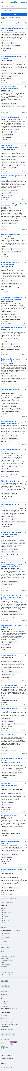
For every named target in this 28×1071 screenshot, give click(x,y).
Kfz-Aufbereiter (5, 947)
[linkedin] (13, 1034)
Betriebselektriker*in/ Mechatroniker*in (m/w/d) (9, 88)
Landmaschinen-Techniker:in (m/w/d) (10, 390)
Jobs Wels (3, 918)
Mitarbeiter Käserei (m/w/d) (10, 481)
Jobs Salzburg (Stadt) (6, 912)
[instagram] (6, 1034)
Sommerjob (3, 935)
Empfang (3, 952)
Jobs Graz (3, 914)
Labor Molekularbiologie (6, 960)
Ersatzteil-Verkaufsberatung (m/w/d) (10, 450)
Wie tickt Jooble (5, 996)
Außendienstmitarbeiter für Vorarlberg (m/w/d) (10, 263)
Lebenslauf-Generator (7, 1029)
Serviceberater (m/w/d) (9, 685)
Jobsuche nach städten (7, 974)
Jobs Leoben (4, 927)
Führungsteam (4, 999)
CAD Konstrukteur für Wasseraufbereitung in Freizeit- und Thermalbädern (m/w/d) (11, 565)
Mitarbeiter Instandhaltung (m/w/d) (10, 505)
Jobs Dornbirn (4, 925)
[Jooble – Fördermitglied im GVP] (4, 1048)
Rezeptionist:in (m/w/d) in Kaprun (12, 28)
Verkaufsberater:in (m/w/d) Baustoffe (10, 842)
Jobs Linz (3, 910)
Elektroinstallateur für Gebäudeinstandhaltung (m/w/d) (12, 422)
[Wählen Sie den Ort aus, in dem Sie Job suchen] (14, 10)
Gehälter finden (5, 1026)
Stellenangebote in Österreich (9, 1008)
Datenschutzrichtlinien (7, 1058)
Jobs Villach (4, 923)
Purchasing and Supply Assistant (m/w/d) (12, 870)
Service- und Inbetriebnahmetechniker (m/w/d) (9, 785)
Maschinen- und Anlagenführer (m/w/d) (11, 177)
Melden (24, 52)
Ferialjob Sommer (5, 933)
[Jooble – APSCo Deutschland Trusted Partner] (4, 1043)
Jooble (11, 1067)
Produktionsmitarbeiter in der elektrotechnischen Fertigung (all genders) (11, 597)
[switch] (25, 23)
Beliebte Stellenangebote (7, 972)
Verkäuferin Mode (5, 964)
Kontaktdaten (4, 1001)
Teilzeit (3, 962)
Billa (2, 954)
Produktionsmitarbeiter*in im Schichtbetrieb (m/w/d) (11, 533)
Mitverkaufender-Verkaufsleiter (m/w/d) (11, 759)
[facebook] (2, 1034)
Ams (2, 939)
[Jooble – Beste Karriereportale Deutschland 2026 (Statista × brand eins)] (14, 1043)
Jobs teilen (4, 1015)
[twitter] (9, 1034)
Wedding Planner (5, 958)
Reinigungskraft (5, 937)
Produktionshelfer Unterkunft (8, 956)
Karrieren (3, 1003)
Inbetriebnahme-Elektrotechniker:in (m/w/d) (10, 146)
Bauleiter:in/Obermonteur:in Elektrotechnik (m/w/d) (10, 360)
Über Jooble (4, 994)
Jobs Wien (3, 908)
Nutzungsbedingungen (7, 1055)
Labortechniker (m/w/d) (9, 708)
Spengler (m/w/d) (7, 735)
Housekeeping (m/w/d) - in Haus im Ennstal (11, 57)
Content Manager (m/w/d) (9, 655)
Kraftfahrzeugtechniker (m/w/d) (11, 327)
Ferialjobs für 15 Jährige (6, 949)
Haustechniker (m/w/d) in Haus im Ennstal (11, 626)
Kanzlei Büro (4, 966)
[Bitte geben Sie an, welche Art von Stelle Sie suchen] (14, 6)
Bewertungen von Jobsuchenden (9, 1024)
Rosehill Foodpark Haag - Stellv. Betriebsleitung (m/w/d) (11, 205)
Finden (14, 14)
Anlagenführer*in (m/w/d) (9, 816)
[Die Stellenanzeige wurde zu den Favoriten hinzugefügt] (26, 28)
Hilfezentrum (4, 1006)
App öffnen (24, 2)
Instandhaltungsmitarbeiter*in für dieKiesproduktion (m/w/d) (11, 298)
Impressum (4, 1063)
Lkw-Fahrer (3, 941)
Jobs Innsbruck (4, 916)
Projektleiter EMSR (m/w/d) (10, 117)
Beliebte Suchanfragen (8, 902)
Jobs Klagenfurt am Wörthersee (8, 920)
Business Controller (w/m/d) (10, 234)
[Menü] (2, 2)
